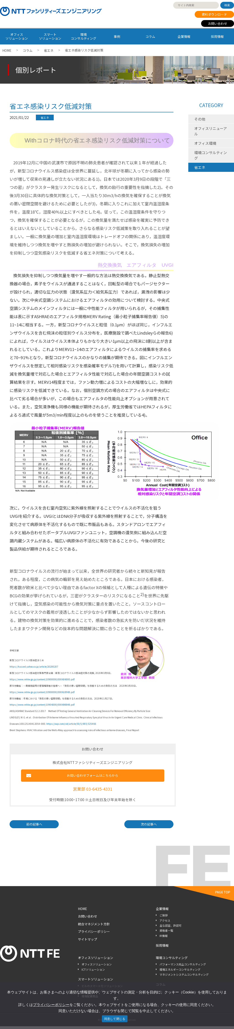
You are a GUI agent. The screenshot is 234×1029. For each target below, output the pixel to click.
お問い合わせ (217, 23)
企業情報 (184, 36)
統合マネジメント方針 (94, 926)
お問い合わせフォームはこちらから (92, 777)
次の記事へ (149, 827)
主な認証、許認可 (170, 928)
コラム (150, 36)
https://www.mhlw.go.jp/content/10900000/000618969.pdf (42, 692)
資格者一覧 (166, 933)
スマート (50, 36)
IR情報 (164, 938)
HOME (6, 50)
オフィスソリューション (95, 960)
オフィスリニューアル (210, 131)
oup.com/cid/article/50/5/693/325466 (75, 723)
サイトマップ (87, 942)
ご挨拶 (164, 918)
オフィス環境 (205, 143)
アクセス (165, 923)
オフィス (16, 36)
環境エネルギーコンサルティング (180, 972)
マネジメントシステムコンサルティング (184, 977)
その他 (199, 119)
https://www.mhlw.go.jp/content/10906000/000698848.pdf (42, 704)
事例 (117, 36)
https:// (50, 723)
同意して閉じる (114, 1019)
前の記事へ (34, 827)
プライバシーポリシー (94, 934)
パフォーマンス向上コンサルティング (183, 967)
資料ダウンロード (214, 14)
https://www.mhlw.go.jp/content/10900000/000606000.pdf (42, 679)
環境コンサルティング (210, 155)
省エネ (48, 50)
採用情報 (217, 36)
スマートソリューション (95, 982)
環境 (83, 36)
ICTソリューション (93, 972)
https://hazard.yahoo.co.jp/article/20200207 (34, 666)
